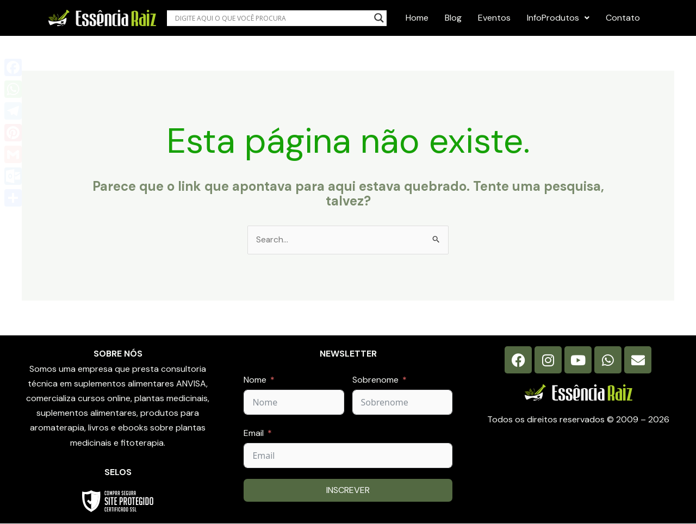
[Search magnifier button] (379, 18)
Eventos (494, 17)
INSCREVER (348, 490)
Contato (623, 17)
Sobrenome (375, 379)
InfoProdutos (558, 17)
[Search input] (271, 18)
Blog (453, 17)
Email (254, 433)
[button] (558, 17)
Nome (255, 379)
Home (417, 17)
